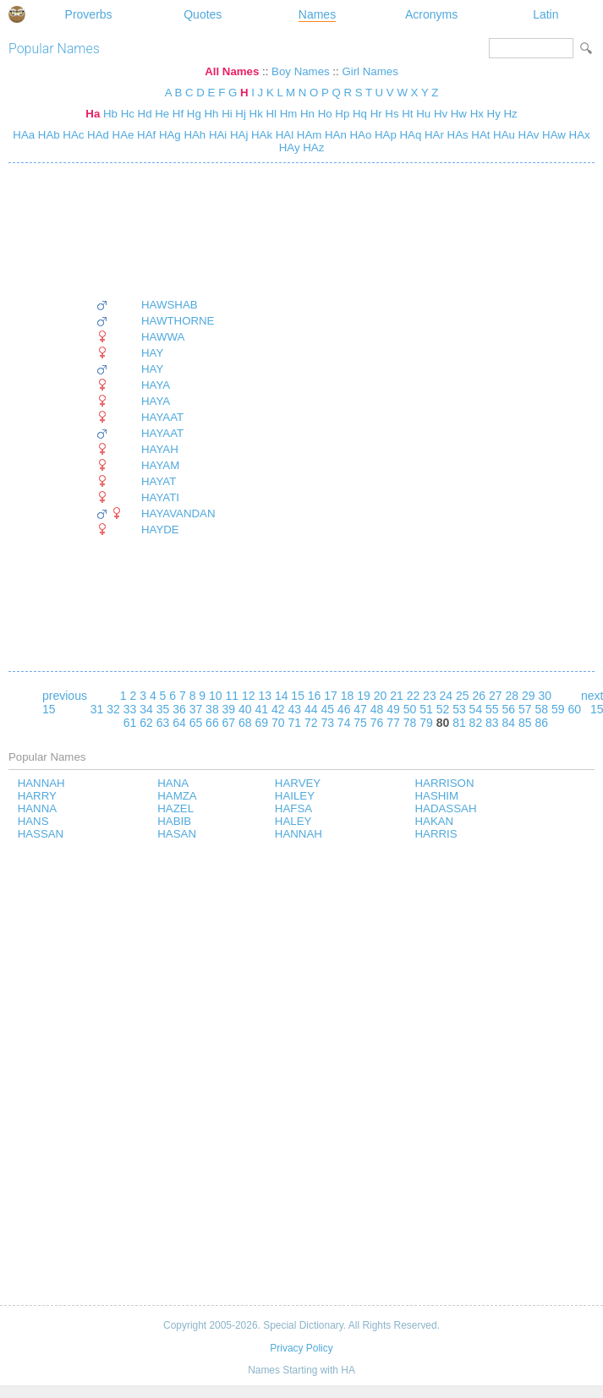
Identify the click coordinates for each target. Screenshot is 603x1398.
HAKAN (434, 821)
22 (413, 695)
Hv (440, 113)
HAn (334, 134)
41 (262, 709)
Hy (494, 113)
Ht (407, 113)
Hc (127, 113)
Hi (227, 113)
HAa (24, 134)
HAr (432, 134)
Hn (307, 113)
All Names (232, 71)
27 (495, 695)
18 (347, 695)
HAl (282, 134)
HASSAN (41, 833)
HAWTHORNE (177, 320)
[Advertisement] (155, 230)
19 (363, 695)
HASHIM (437, 795)
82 (476, 722)
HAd (96, 134)
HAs (456, 134)
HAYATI (160, 497)
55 (492, 709)
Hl (271, 113)
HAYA (155, 385)
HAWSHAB (169, 304)
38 (212, 709)
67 (229, 722)
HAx (578, 134)
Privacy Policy (301, 1348)
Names (317, 14)
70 (278, 722)
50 (410, 709)
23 (429, 695)
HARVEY (298, 783)
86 (541, 722)
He (162, 113)
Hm (289, 113)
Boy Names (300, 71)
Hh (211, 113)
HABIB (174, 821)
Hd (145, 113)
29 (528, 695)
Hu (423, 113)
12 (248, 695)
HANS (33, 821)
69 (262, 722)
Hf (178, 113)
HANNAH (41, 783)
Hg (194, 113)
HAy (289, 147)
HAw (552, 134)
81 (459, 722)
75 (360, 722)
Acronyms (431, 14)
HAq (409, 134)
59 (558, 709)
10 (215, 695)
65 (196, 722)
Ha (92, 113)
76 (377, 722)
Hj (240, 113)
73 (327, 722)
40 (245, 709)
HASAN (176, 833)
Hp (342, 113)
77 (393, 722)
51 (426, 709)
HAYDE (160, 529)
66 (212, 722)
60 (574, 709)
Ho (325, 113)
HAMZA (176, 795)
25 (462, 695)
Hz (510, 113)
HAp (384, 134)
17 (330, 695)
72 (311, 722)
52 (443, 709)
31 (97, 709)
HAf (145, 134)
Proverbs (88, 14)
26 (479, 695)
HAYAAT (162, 417)
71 (294, 722)
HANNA (37, 808)
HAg (168, 134)
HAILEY (295, 795)
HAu (502, 134)
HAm (307, 134)
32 (113, 709)
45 (327, 709)
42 (278, 709)
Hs (391, 113)
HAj (237, 134)
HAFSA (293, 808)
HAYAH (159, 449)
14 (281, 695)
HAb (47, 134)
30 (544, 695)
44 (311, 709)
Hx (477, 113)
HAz (312, 147)
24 (446, 695)
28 (511, 695)
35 (163, 709)
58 (541, 709)
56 (509, 709)
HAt (480, 134)
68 (245, 722)
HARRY (37, 795)
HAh (193, 134)
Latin (545, 14)
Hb (110, 113)
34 (146, 709)
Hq (360, 113)
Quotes (203, 14)
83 (492, 722)
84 (509, 722)
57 (525, 709)
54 (476, 709)
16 (314, 695)
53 (459, 709)
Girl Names (369, 71)
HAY (152, 353)
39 (229, 709)
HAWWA (162, 336)
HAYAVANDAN (178, 513)
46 (344, 709)
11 (231, 695)
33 (130, 709)
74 (344, 722)
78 (410, 722)
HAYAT (158, 481)
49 (393, 709)
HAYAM (160, 465)
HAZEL (175, 808)
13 (264, 695)
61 (130, 722)
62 (146, 722)
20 (380, 695)
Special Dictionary (16, 14)
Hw (459, 113)
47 (360, 709)
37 (196, 709)
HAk (260, 134)
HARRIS (436, 833)
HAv (527, 134)
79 (426, 722)
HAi (216, 134)
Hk (256, 113)
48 (377, 709)
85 (525, 722)
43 (294, 709)
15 (297, 695)
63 (163, 722)
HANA (173, 783)
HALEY (293, 821)
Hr (376, 113)
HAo (359, 134)
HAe (121, 134)
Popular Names (54, 49)
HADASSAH (446, 808)
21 (396, 695)
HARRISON (444, 783)
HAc (72, 134)
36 (179, 709)
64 (179, 722)
